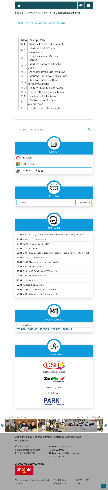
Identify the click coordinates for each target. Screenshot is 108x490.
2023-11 (67, 329)
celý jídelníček (83, 202)
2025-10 (21, 329)
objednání (22, 202)
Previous (2, 425)
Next (105, 425)
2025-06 (32, 329)
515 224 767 (57, 456)
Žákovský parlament (37, 12)
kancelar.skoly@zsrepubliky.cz (67, 453)
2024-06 (55, 329)
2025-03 (44, 329)
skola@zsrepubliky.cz (62, 446)
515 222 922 (57, 449)
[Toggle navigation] (88, 5)
